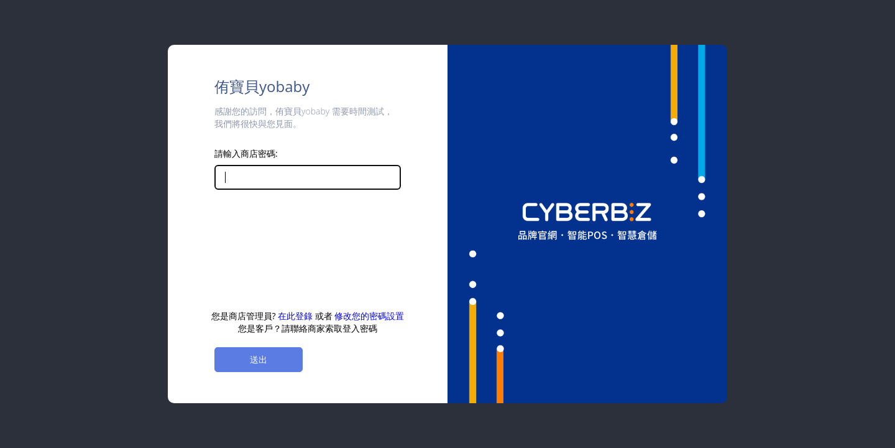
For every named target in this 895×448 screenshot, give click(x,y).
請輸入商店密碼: (246, 153)
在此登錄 (295, 316)
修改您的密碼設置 (369, 316)
